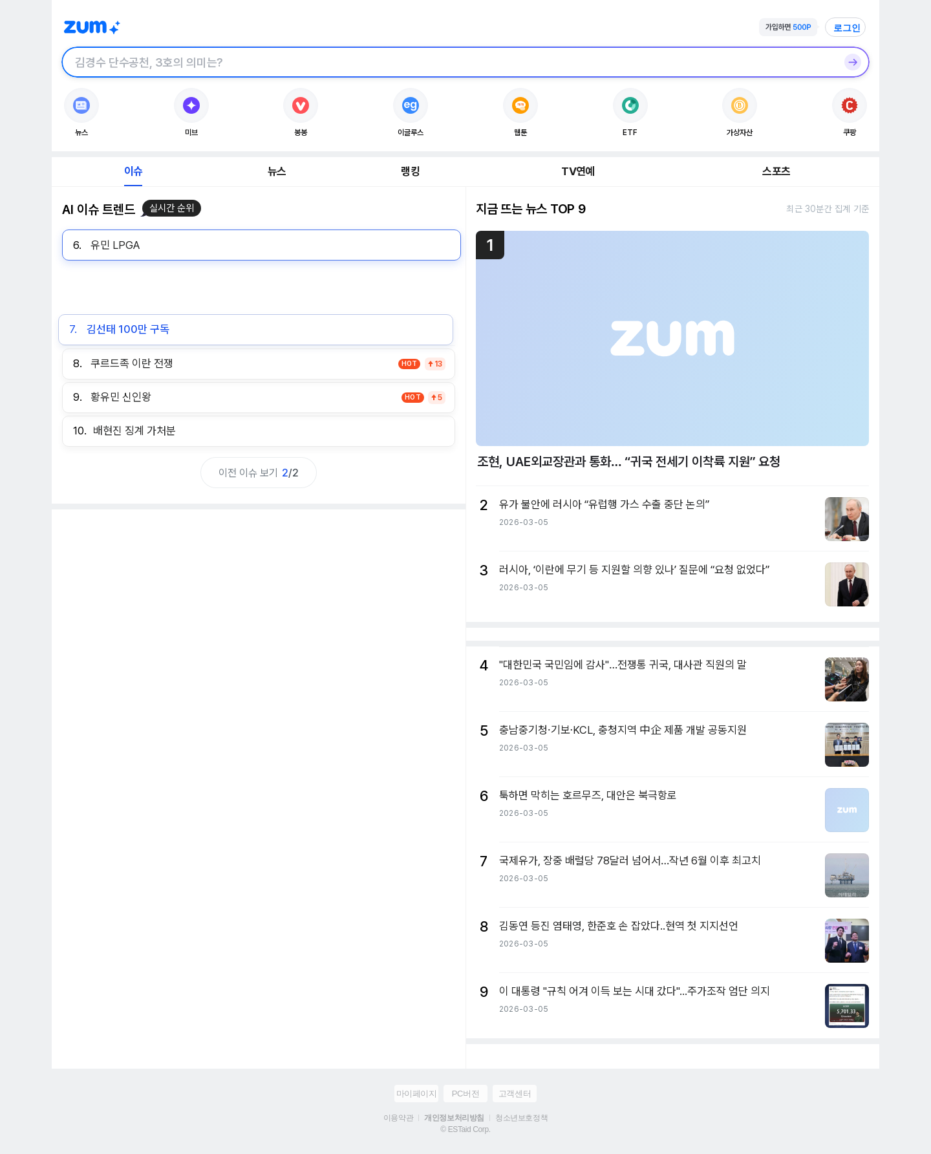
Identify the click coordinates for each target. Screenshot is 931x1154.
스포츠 (776, 171)
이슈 (133, 171)
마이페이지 (416, 1093)
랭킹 (410, 171)
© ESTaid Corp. (465, 1129)
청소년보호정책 (521, 1117)
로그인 (847, 28)
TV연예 (577, 171)
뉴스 (277, 171)
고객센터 (514, 1093)
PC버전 (465, 1093)
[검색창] (448, 62)
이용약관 (398, 1117)
